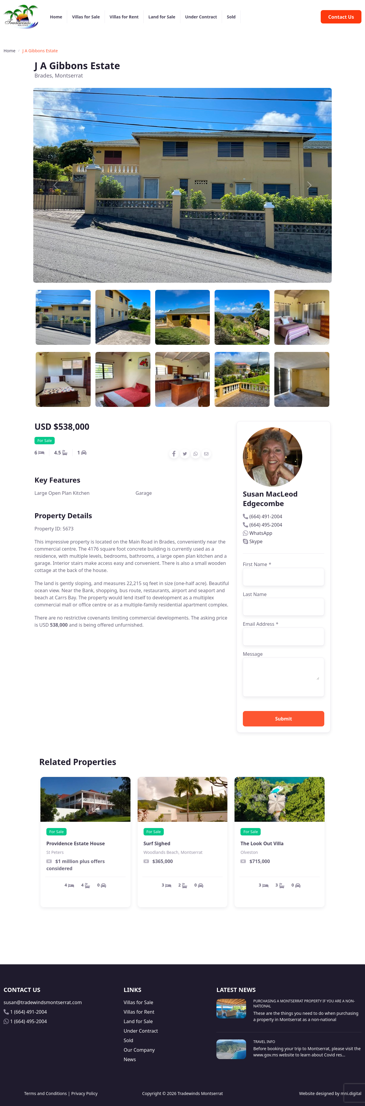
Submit (283, 718)
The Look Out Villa (262, 843)
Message (253, 654)
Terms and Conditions (45, 1093)
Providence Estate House (75, 843)
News (130, 1059)
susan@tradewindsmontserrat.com (43, 1002)
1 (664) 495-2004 (28, 1021)
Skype (255, 541)
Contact (341, 17)
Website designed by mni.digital (330, 1093)
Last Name (255, 594)
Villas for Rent (124, 17)
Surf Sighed (157, 843)
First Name (257, 564)
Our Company (139, 1050)
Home (56, 17)
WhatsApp (260, 533)
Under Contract (201, 17)
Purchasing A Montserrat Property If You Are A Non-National (304, 1003)
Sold (231, 17)
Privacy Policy (84, 1093)
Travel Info (264, 1041)
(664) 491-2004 (265, 516)
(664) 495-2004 (265, 525)
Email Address (260, 624)
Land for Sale (161, 17)
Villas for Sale (86, 17)
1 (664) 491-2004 (28, 1012)
